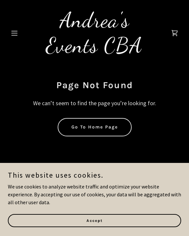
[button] (21, 33)
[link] (94, 50)
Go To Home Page (94, 127)
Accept (94, 220)
